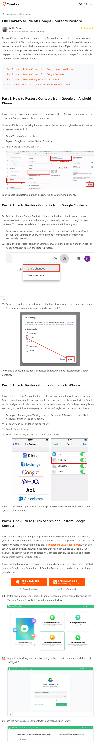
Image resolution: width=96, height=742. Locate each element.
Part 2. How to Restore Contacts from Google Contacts (35, 74)
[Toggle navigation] (90, 4)
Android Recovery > (22, 14)
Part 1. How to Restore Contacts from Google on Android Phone (40, 69)
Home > (8, 14)
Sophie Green (15, 28)
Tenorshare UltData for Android (64, 544)
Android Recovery (37, 31)
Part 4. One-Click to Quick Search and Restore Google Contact (39, 84)
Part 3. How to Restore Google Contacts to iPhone (33, 79)
